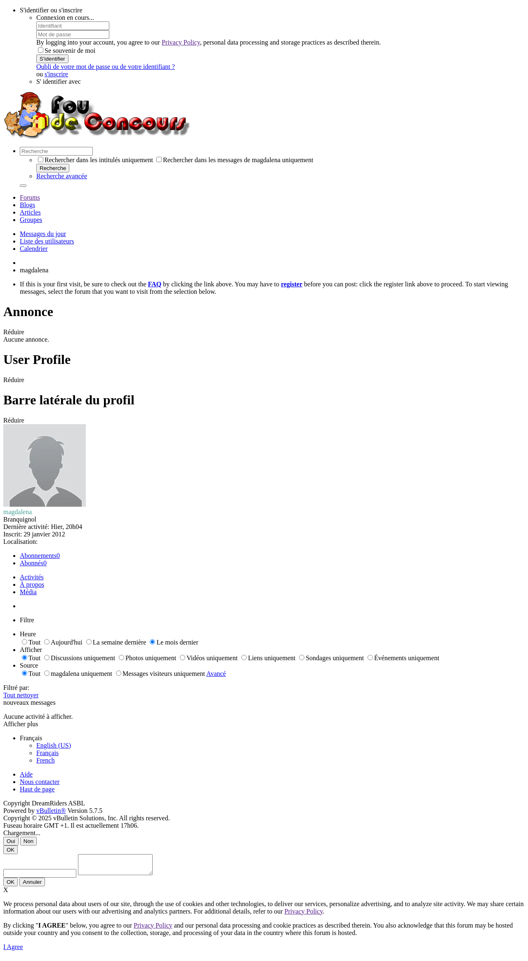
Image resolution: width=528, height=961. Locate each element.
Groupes (31, 219)
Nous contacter (39, 781)
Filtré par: (16, 687)
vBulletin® (51, 810)
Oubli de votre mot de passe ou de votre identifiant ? (105, 66)
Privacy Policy (181, 42)
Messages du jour (43, 233)
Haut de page (37, 789)
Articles (30, 212)
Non (28, 841)
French (45, 760)
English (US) (53, 745)
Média (28, 591)
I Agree (13, 950)
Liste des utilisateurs (47, 241)
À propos (32, 584)
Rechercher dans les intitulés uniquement (95, 159)
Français (47, 752)
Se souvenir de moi (66, 50)
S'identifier (52, 59)
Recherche (53, 168)
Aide (26, 774)
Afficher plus (20, 723)
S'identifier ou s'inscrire (51, 10)
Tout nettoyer (21, 695)
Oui (11, 841)
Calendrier (34, 248)
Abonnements (38, 555)
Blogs (27, 204)
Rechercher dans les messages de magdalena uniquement (234, 159)
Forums (30, 197)
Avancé (216, 673)
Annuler (32, 886)
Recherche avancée (61, 175)
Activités (32, 577)
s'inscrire (56, 74)
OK (10, 850)
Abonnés (31, 563)
